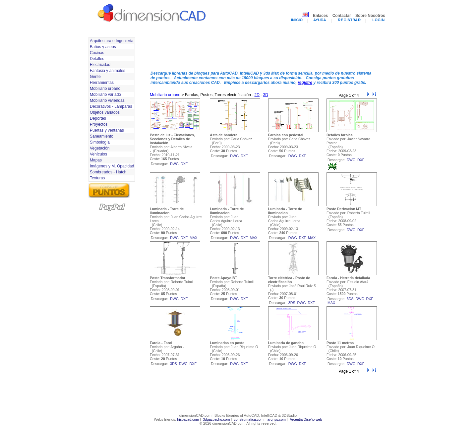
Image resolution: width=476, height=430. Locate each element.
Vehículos (98, 154)
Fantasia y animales (107, 70)
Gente (95, 76)
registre (305, 82)
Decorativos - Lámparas (111, 106)
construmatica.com (248, 419)
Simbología (100, 142)
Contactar (341, 15)
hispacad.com (188, 419)
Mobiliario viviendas (107, 100)
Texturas (97, 178)
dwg (174, 164)
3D (265, 94)
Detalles (97, 58)
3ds (291, 303)
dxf (184, 164)
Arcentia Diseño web (306, 419)
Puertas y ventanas (107, 130)
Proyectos (98, 124)
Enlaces (320, 15)
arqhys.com (277, 419)
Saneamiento (101, 136)
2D (257, 94)
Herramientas (102, 82)
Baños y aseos (103, 46)
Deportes (98, 118)
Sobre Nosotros (370, 15)
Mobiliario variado (105, 94)
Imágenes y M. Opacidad (112, 166)
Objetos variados (105, 112)
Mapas (96, 160)
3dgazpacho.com (216, 419)
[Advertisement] (263, 51)
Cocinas (97, 52)
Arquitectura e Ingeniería (111, 40)
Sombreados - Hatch (108, 172)
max (193, 238)
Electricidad (100, 64)
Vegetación (99, 148)
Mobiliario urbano (105, 88)
